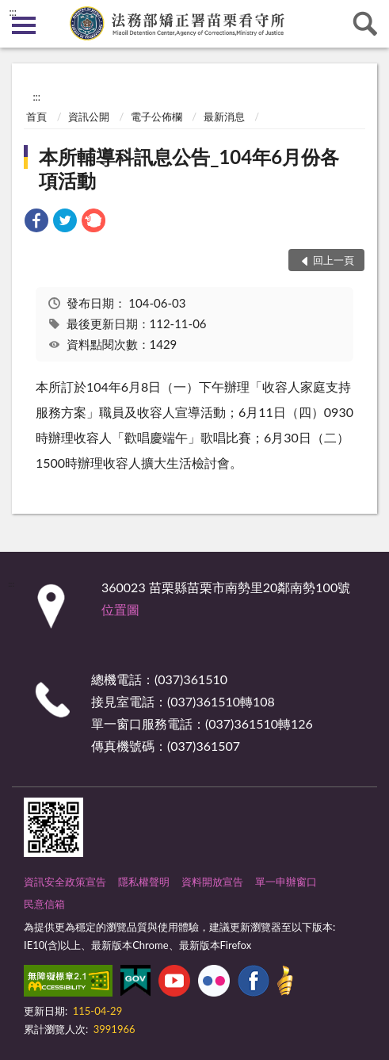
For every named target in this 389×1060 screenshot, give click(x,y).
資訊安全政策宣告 (65, 881)
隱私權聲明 (144, 881)
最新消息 (224, 116)
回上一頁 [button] (333, 260)
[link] (36, 222)
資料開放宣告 (212, 881)
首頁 (36, 116)
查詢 (365, 24)
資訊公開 (88, 116)
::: (13, 12)
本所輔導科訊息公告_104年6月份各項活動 (189, 168)
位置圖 (120, 609)
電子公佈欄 (156, 116)
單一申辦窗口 (286, 881)
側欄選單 (24, 25)
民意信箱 (44, 903)
